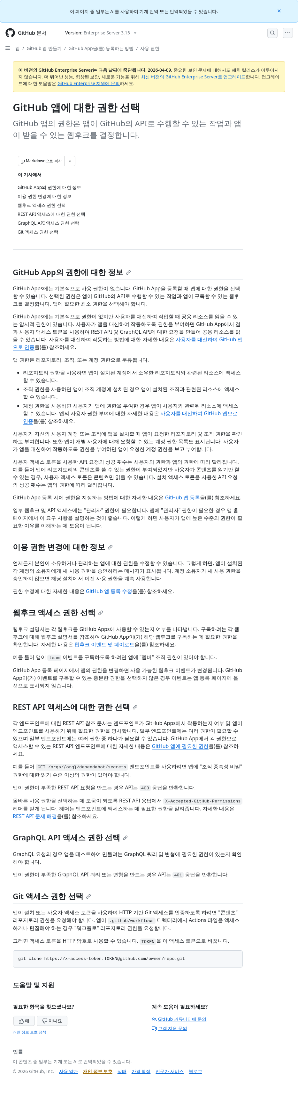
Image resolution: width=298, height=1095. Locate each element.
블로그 (195, 1071)
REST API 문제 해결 (35, 816)
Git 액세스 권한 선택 (52, 896)
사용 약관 (68, 1071)
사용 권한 (149, 48)
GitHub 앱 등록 (182, 497)
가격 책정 (141, 1071)
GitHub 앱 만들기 (44, 48)
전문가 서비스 (170, 1071)
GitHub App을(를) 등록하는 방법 (101, 48)
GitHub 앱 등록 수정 (109, 591)
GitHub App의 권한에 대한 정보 (72, 272)
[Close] (280, 10)
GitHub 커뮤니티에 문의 (179, 1019)
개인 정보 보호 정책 (29, 1032)
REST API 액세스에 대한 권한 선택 (75, 706)
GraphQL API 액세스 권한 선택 (70, 837)
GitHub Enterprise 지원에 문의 (88, 83)
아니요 (52, 1021)
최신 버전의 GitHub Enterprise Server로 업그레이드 (193, 77)
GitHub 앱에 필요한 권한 (180, 746)
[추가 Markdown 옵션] (70, 161)
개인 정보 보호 (97, 1071)
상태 (122, 1071)
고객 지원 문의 (169, 1028)
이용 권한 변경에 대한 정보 (63, 546)
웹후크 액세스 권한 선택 (58, 612)
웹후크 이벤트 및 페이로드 (104, 644)
